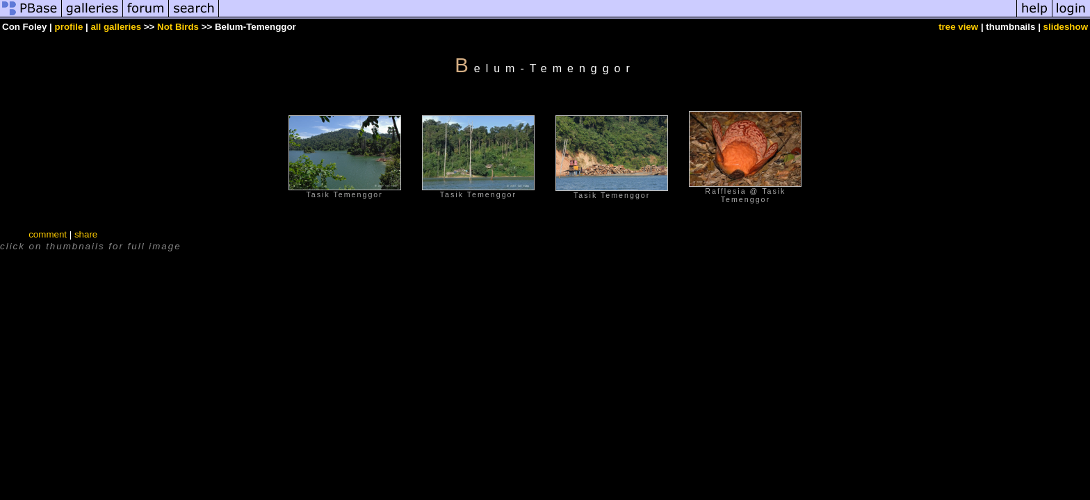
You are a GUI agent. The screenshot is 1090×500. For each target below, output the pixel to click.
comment (48, 234)
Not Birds (178, 27)
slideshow (1065, 27)
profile (69, 27)
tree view (958, 27)
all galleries (115, 27)
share (85, 234)
